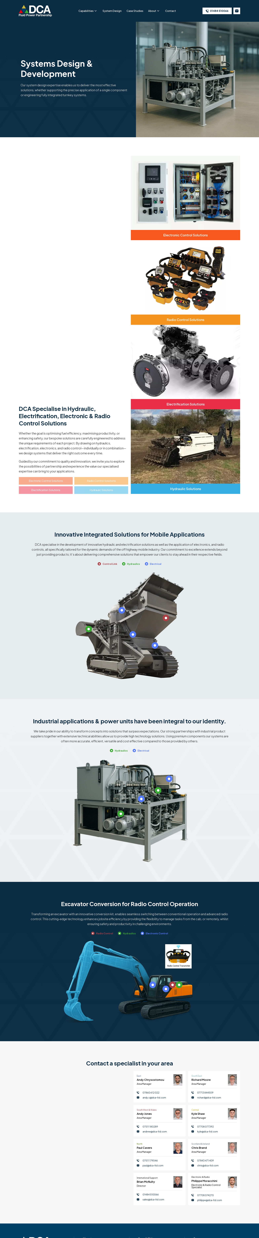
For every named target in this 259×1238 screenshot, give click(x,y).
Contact (170, 11)
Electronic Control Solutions (46, 480)
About (152, 11)
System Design (112, 11)
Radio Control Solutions (101, 480)
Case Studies (135, 11)
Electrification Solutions (45, 490)
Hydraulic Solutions (101, 490)
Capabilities (85, 11)
